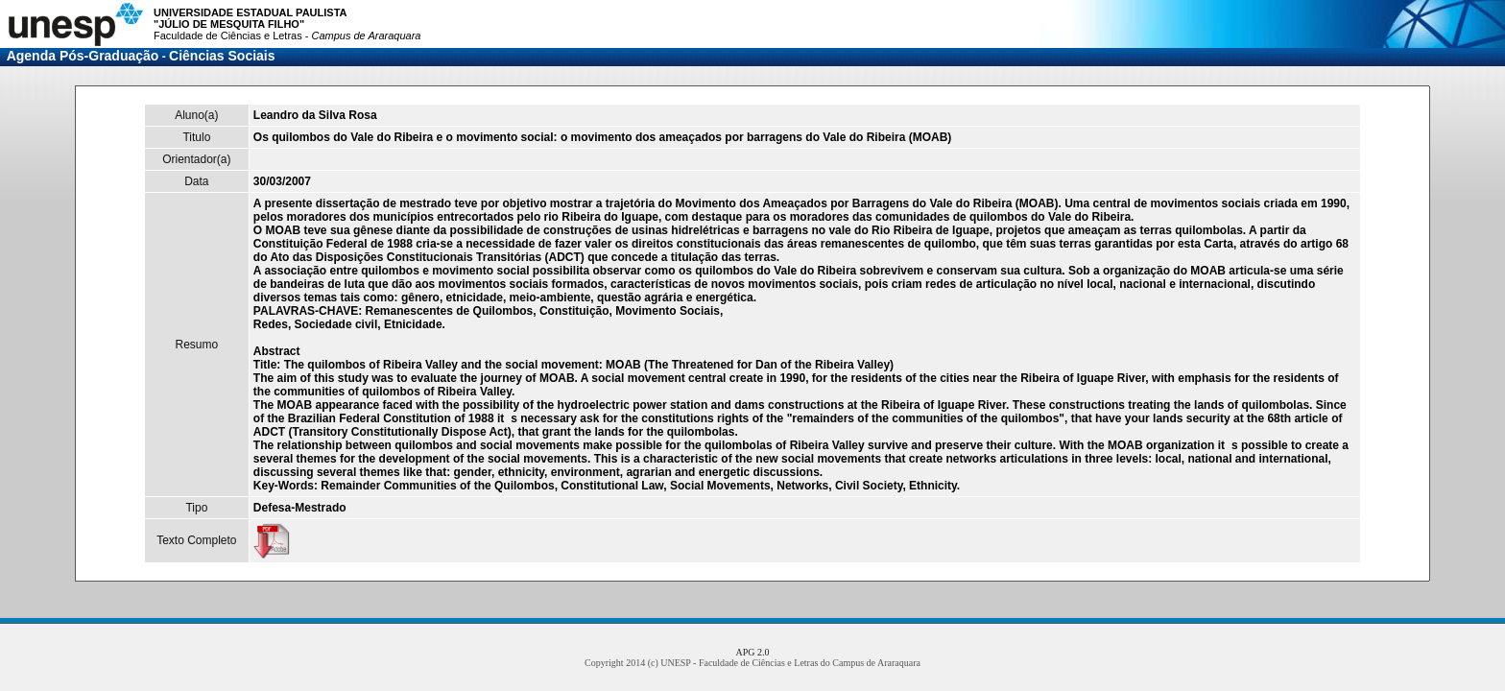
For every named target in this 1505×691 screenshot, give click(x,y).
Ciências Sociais (222, 55)
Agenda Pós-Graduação (83, 55)
